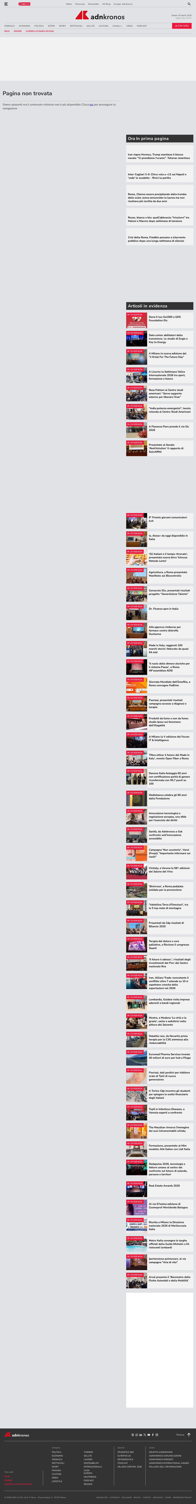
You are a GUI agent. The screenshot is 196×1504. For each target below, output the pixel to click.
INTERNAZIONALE (89, 1466)
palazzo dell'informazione (165, 1466)
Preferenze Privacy (182, 1497)
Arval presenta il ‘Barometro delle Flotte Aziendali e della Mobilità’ (169, 1278)
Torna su (184, 1435)
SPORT (62, 26)
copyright (115, 1497)
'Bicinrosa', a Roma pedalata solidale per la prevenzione (166, 888)
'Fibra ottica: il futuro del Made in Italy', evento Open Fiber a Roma (169, 756)
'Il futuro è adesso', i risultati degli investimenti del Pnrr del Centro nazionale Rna (170, 963)
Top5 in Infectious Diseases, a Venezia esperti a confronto (166, 1110)
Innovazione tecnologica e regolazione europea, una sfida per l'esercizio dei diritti (167, 817)
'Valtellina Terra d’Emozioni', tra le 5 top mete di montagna (168, 906)
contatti (147, 1497)
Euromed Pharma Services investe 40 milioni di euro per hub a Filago (170, 1056)
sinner (18, 31)
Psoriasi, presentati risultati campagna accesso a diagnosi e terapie (167, 703)
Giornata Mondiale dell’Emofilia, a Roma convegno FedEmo (169, 683)
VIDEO (129, 26)
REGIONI (88, 1484)
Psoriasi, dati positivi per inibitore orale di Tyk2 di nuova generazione (169, 1076)
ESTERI (51, 26)
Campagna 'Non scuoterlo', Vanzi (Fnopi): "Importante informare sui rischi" (169, 853)
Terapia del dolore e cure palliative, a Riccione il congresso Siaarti (169, 944)
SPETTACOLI (76, 26)
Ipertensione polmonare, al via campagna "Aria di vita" (167, 1260)
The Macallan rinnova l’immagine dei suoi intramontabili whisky (169, 1129)
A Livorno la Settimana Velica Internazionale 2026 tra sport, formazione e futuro (167, 375)
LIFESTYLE (57, 1481)
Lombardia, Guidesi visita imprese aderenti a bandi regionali (169, 1001)
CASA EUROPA (88, 1472)
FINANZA (56, 1470)
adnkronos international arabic (169, 1463)
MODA (55, 1477)
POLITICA (39, 26)
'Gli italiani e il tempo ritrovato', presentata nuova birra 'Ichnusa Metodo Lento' (168, 557)
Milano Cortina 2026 (130, 1466)
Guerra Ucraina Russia (40, 31)
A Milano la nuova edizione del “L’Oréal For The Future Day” (167, 355)
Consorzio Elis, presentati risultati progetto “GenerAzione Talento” (169, 592)
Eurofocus (124, 1455)
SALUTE (91, 26)
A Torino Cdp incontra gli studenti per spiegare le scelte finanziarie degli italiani (169, 1094)
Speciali (121, 1447)
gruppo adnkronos (161, 1452)
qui (91, 105)
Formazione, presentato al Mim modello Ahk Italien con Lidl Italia (169, 1147)
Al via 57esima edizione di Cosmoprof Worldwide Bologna (168, 1205)
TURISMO (88, 1452)
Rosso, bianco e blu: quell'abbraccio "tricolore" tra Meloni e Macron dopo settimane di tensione (158, 219)
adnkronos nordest (161, 1459)
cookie (168, 1497)
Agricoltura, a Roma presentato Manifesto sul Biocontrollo (168, 573)
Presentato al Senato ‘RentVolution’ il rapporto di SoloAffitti (166, 448)
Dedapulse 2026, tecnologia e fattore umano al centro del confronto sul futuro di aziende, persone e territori (168, 1169)
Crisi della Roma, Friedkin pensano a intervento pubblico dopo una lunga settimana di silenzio (157, 239)
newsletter (102, 1497)
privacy (137, 1497)
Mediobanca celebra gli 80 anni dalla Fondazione (168, 796)
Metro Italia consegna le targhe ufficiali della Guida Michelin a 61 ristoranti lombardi (169, 1244)
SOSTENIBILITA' (89, 1463)
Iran (7, 31)
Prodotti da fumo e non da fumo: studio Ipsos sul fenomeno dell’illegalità (169, 722)
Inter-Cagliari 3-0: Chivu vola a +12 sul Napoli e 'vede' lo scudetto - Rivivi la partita (157, 176)
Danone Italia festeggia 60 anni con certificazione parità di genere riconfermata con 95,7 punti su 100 (169, 778)
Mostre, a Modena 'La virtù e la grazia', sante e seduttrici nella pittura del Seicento (167, 1021)
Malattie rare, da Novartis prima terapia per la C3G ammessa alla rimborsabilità (168, 1039)
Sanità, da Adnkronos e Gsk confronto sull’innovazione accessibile (165, 835)
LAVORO (88, 1459)
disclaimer (126, 1497)
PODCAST (142, 26)
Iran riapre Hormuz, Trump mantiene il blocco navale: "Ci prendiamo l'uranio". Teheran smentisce (159, 156)
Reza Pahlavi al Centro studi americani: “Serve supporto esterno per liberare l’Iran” (166, 393)
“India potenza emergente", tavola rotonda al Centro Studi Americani (170, 410)
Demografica (126, 1459)
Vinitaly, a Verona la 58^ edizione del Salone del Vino (169, 869)
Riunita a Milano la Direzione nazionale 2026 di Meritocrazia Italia (167, 1225)
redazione (158, 1497)
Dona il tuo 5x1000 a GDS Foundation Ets (165, 318)
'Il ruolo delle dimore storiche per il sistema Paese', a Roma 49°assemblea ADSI (169, 667)
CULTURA (103, 26)
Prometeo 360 (126, 1452)
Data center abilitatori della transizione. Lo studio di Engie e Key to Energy (168, 338)
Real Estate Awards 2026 (164, 1185)
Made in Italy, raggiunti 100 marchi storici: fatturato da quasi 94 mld (168, 649)
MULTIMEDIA (89, 1476)
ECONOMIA (24, 26)
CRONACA (9, 26)
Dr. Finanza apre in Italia (163, 609)
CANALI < (117, 26)
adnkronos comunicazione (165, 1455)
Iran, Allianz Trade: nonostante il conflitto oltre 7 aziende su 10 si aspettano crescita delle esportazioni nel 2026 (169, 983)
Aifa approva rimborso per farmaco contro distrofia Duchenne (165, 630)
